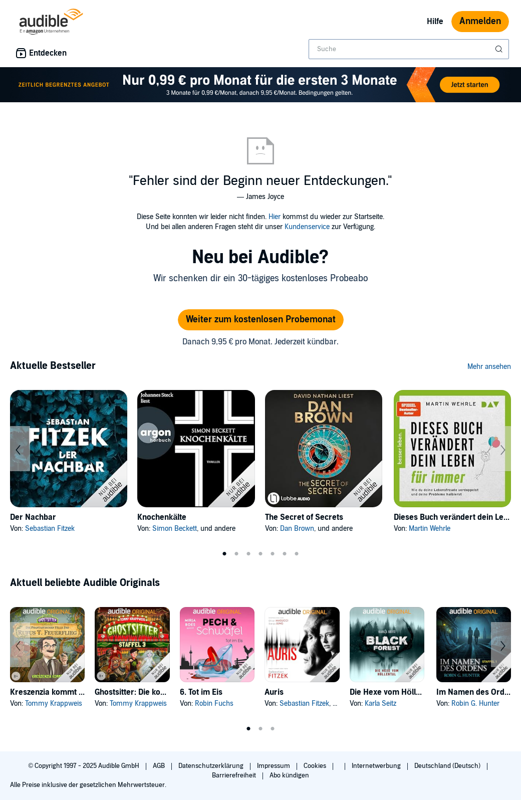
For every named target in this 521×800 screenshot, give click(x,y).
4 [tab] (260, 554)
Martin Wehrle (429, 528)
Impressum (274, 766)
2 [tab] (236, 554)
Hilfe (435, 22)
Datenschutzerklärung (211, 766)
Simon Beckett (174, 528)
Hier (275, 217)
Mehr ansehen (489, 366)
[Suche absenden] (500, 49)
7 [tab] (297, 554)
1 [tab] (224, 554)
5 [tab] (273, 554)
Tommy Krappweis (53, 703)
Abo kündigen (289, 775)
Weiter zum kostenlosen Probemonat (261, 319)
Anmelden (480, 21)
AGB (159, 766)
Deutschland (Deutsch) (448, 766)
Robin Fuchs (214, 703)
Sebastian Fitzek (50, 528)
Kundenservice (307, 227)
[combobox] (409, 49)
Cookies (316, 766)
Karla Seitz (380, 703)
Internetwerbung (377, 766)
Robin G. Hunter (475, 703)
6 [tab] (285, 554)
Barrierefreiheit (234, 775)
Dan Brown (297, 528)
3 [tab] (248, 554)
